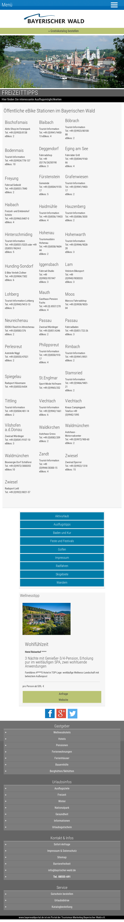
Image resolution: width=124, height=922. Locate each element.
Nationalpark (62, 807)
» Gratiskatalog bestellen (63, 31)
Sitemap (62, 857)
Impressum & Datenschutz (62, 850)
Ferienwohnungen (62, 751)
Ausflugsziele (62, 788)
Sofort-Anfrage (62, 844)
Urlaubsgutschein (62, 827)
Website (63, 699)
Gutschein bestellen (62, 894)
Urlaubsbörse (61, 900)
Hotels (62, 739)
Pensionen (62, 745)
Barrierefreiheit (62, 863)
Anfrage (63, 694)
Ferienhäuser (61, 758)
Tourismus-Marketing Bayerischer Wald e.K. (83, 917)
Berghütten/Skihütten (62, 771)
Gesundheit (62, 814)
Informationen (62, 820)
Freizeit (62, 794)
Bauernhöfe (61, 764)
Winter (62, 801)
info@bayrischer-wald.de (62, 870)
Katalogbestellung (62, 907)
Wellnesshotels (62, 732)
